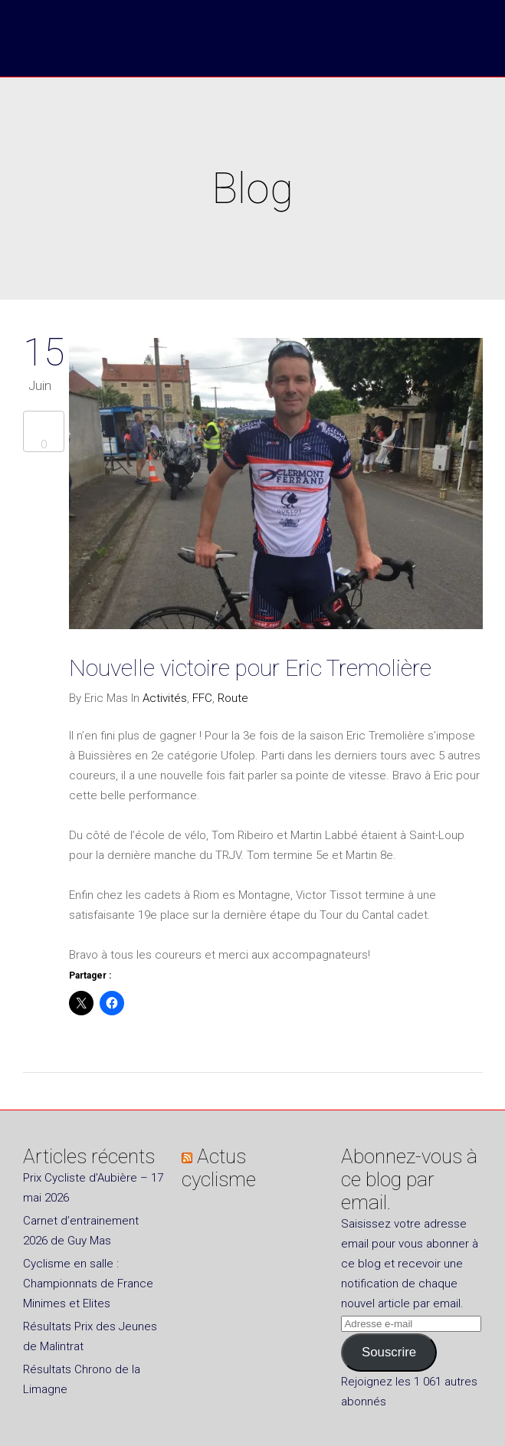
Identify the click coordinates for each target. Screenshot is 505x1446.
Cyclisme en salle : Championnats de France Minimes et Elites (88, 1283)
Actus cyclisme (219, 1168)
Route (233, 698)
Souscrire (389, 1352)
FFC (202, 698)
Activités (165, 698)
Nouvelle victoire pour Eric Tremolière (250, 667)
